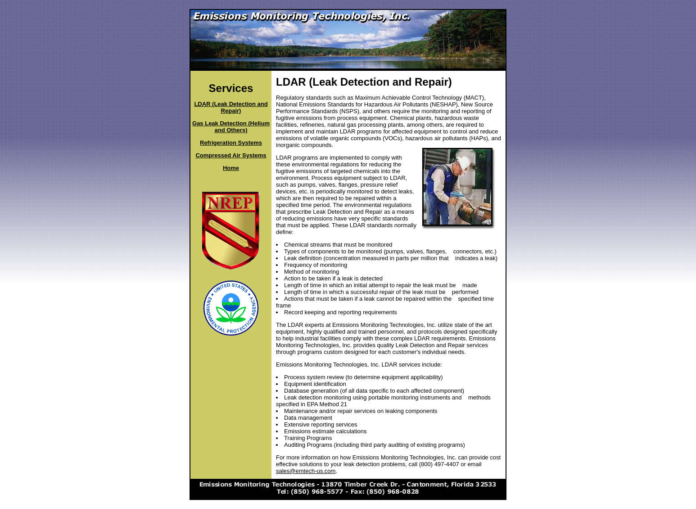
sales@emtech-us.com (305, 471)
